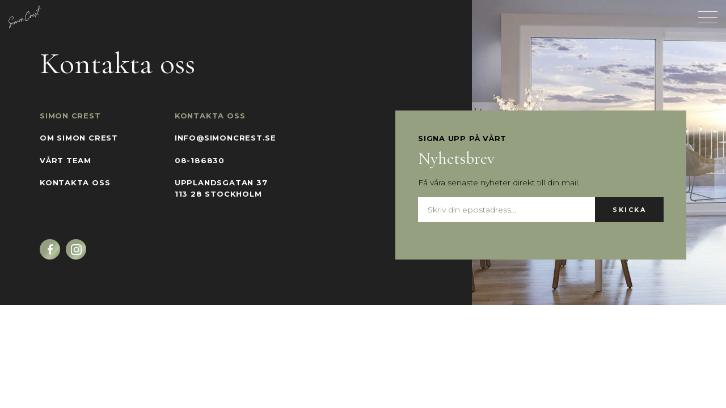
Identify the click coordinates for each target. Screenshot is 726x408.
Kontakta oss (75, 182)
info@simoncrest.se (225, 137)
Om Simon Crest (79, 137)
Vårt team (65, 160)
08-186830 (200, 160)
